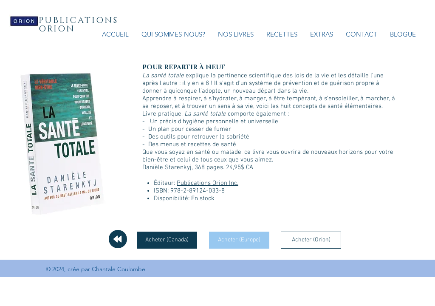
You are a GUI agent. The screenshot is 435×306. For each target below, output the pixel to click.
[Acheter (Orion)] (311, 240)
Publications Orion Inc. (207, 183)
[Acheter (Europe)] (239, 240)
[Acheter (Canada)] (167, 240)
